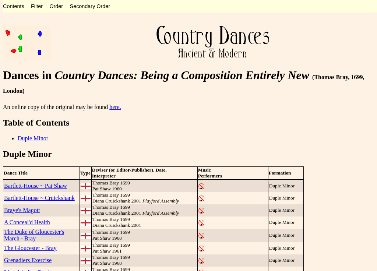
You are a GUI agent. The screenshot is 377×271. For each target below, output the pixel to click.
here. (115, 107)
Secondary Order (90, 6)
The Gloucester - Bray (30, 248)
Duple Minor (33, 138)
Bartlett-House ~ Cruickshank (39, 198)
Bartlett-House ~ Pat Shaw (35, 186)
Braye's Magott (22, 210)
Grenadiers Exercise (28, 260)
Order (56, 6)
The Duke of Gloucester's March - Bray (34, 235)
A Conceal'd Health (27, 222)
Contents (13, 6)
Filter (37, 6)
